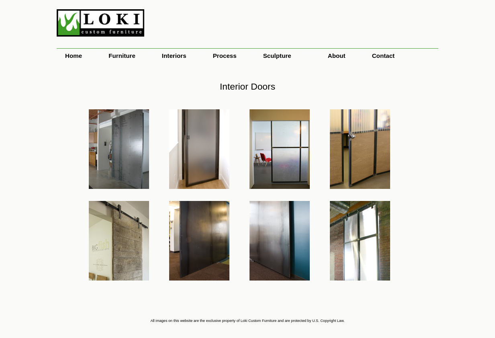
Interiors (174, 55)
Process (225, 55)
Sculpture (277, 55)
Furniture (121, 55)
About (337, 55)
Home (73, 55)
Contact (383, 55)
